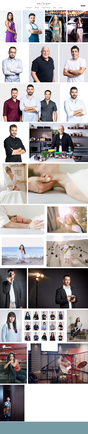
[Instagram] (83, 5)
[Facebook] (84, 5)
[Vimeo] (81, 5)
